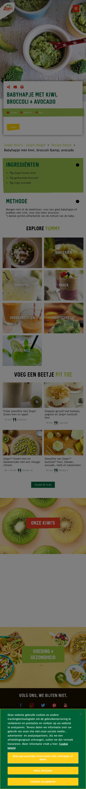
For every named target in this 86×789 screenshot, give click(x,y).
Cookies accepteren (43, 781)
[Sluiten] (80, 714)
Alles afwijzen (43, 770)
